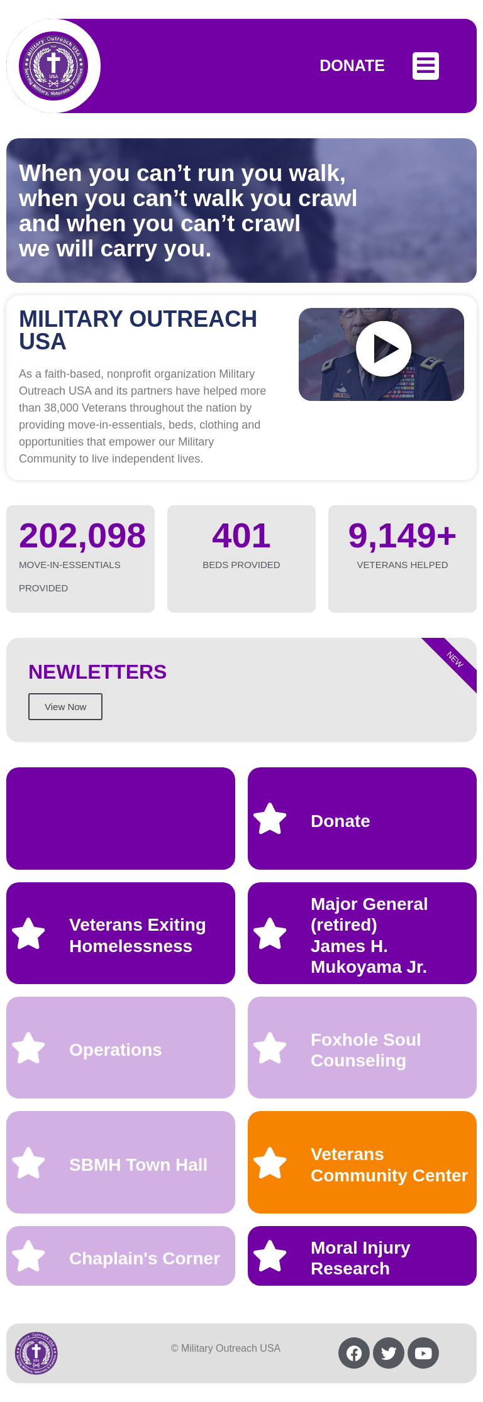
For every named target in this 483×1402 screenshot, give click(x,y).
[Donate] (270, 818)
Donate (340, 821)
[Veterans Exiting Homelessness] (28, 933)
